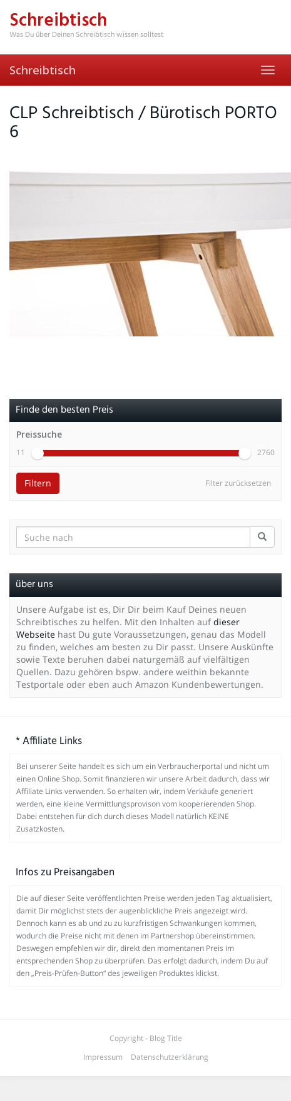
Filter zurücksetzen (238, 483)
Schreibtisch (42, 70)
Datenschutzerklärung (169, 1057)
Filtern (37, 483)
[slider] (37, 453)
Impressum (103, 1057)
